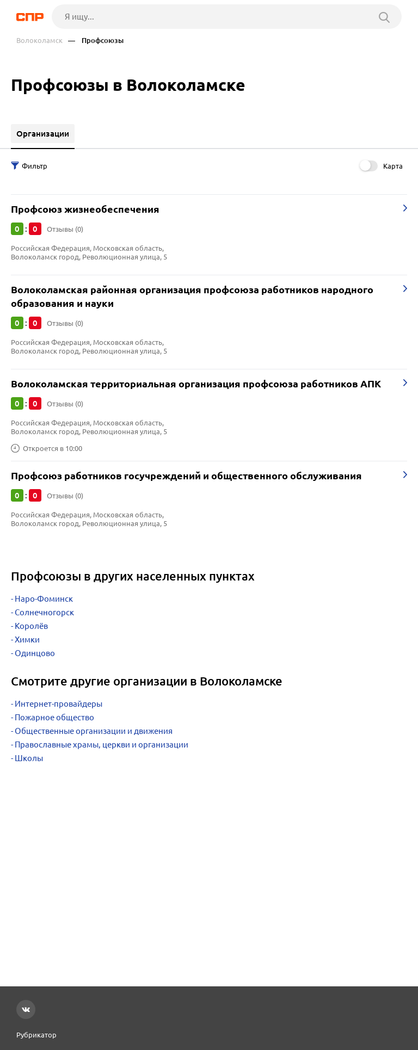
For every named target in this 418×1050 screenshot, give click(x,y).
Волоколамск (39, 40)
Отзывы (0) (65, 229)
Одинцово (35, 653)
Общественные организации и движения (94, 731)
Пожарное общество (54, 717)
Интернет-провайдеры (58, 704)
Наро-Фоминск (44, 599)
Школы (29, 758)
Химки (27, 639)
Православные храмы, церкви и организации (101, 744)
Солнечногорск (44, 612)
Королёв (31, 626)
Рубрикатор (36, 1034)
